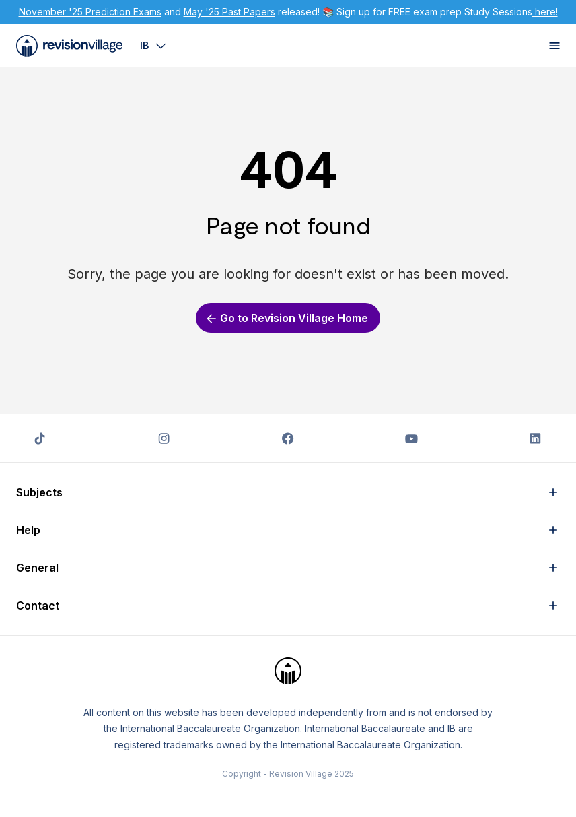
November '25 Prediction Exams (90, 12)
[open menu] (554, 45)
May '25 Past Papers (229, 12)
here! (545, 12)
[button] (288, 492)
